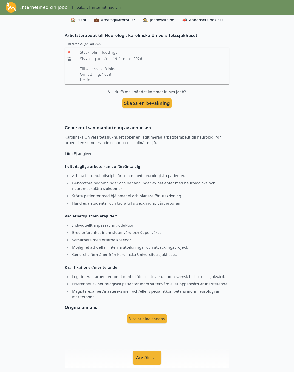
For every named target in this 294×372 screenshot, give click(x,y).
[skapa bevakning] (147, 103)
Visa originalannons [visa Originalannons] (147, 318)
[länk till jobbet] (147, 358)
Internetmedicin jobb (44, 7)
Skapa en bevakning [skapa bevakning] (147, 103)
